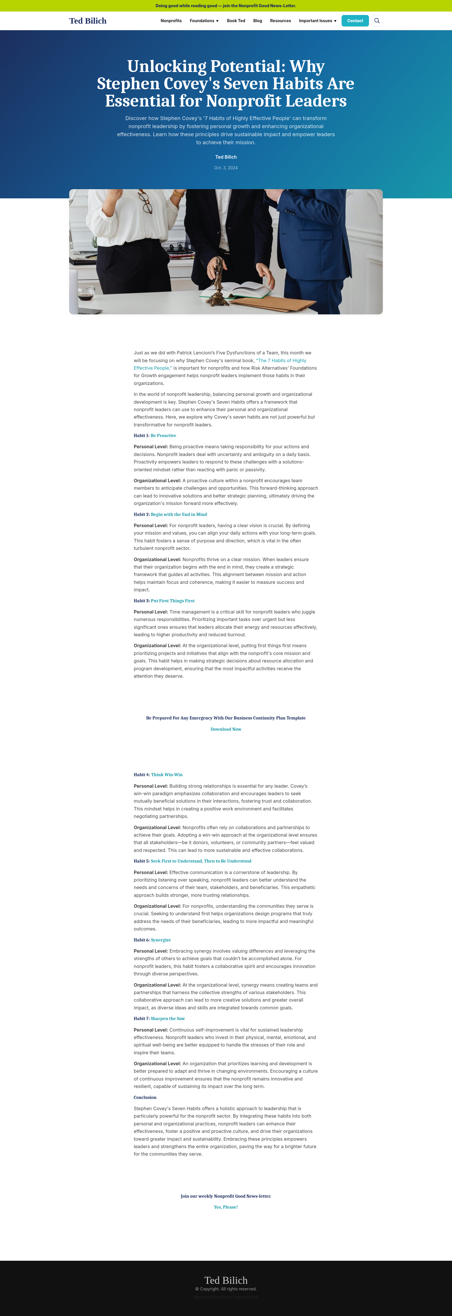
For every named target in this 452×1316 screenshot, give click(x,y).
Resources (280, 20)
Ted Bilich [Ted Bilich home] (88, 20)
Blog (257, 20)
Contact (355, 20)
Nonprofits (171, 20)
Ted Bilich (226, 1280)
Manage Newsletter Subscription (226, 1296)
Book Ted (236, 20)
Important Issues (318, 20)
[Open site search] (377, 20)
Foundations (204, 20)
